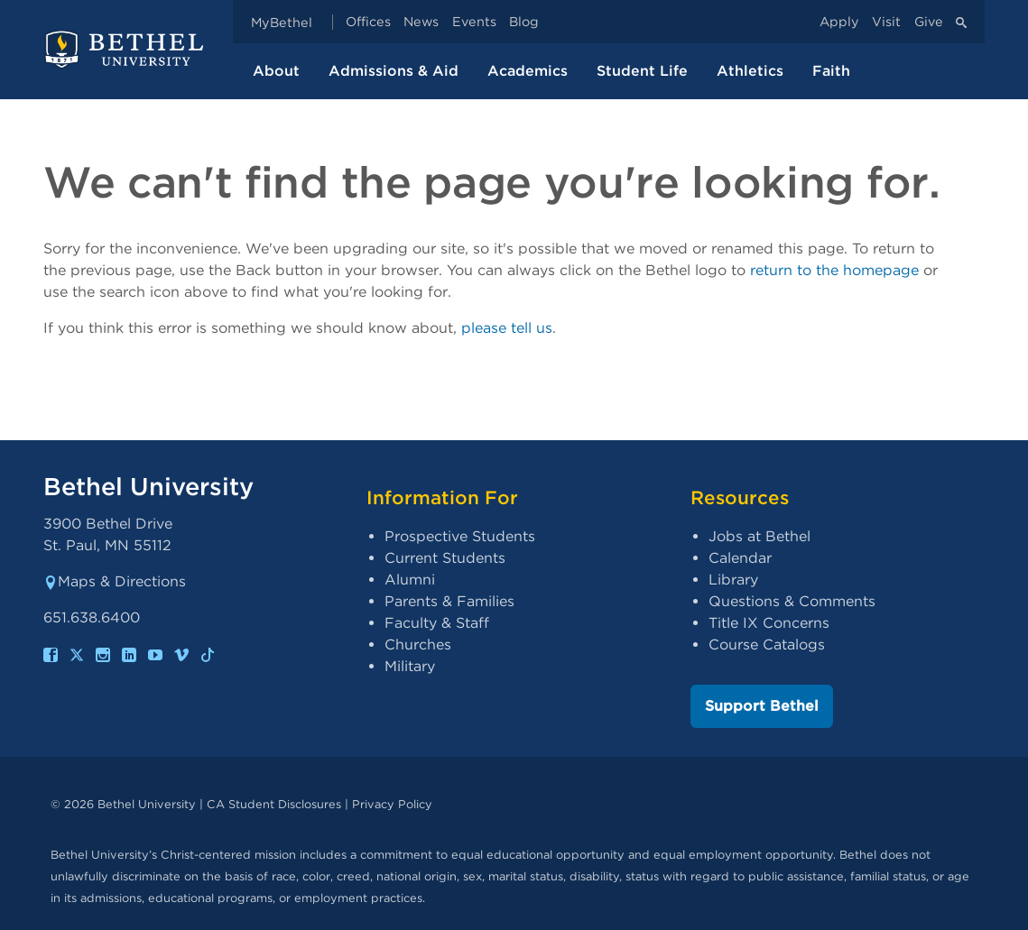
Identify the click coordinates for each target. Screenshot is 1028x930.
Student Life (642, 70)
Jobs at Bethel (759, 536)
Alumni (409, 579)
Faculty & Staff (436, 622)
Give (928, 22)
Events (474, 22)
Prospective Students (459, 536)
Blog (524, 22)
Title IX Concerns (768, 622)
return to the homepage (834, 270)
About (276, 70)
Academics (527, 70)
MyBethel (281, 22)
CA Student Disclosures (274, 804)
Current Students (444, 557)
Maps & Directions (114, 581)
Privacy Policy (392, 804)
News (421, 22)
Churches (417, 644)
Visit (886, 22)
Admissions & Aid (393, 70)
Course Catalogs (766, 644)
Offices (368, 22)
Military (409, 666)
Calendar (740, 557)
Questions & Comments (791, 601)
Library (733, 579)
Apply (839, 22)
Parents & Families (449, 601)
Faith (831, 70)
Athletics (750, 70)
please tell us (506, 327)
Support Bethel (762, 705)
